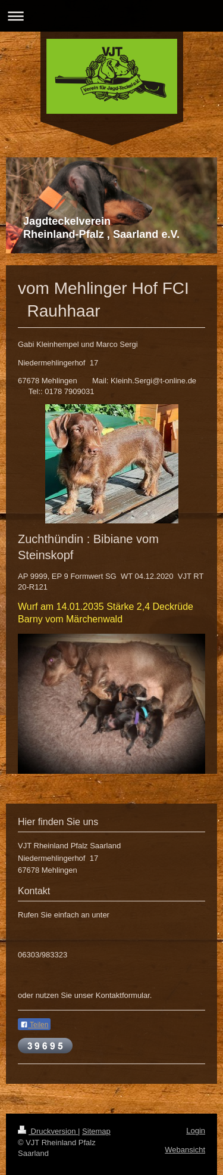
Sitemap (96, 1131)
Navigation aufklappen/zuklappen (111, 16)
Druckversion (48, 1131)
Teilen (34, 1025)
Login (195, 1130)
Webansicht (185, 1149)
